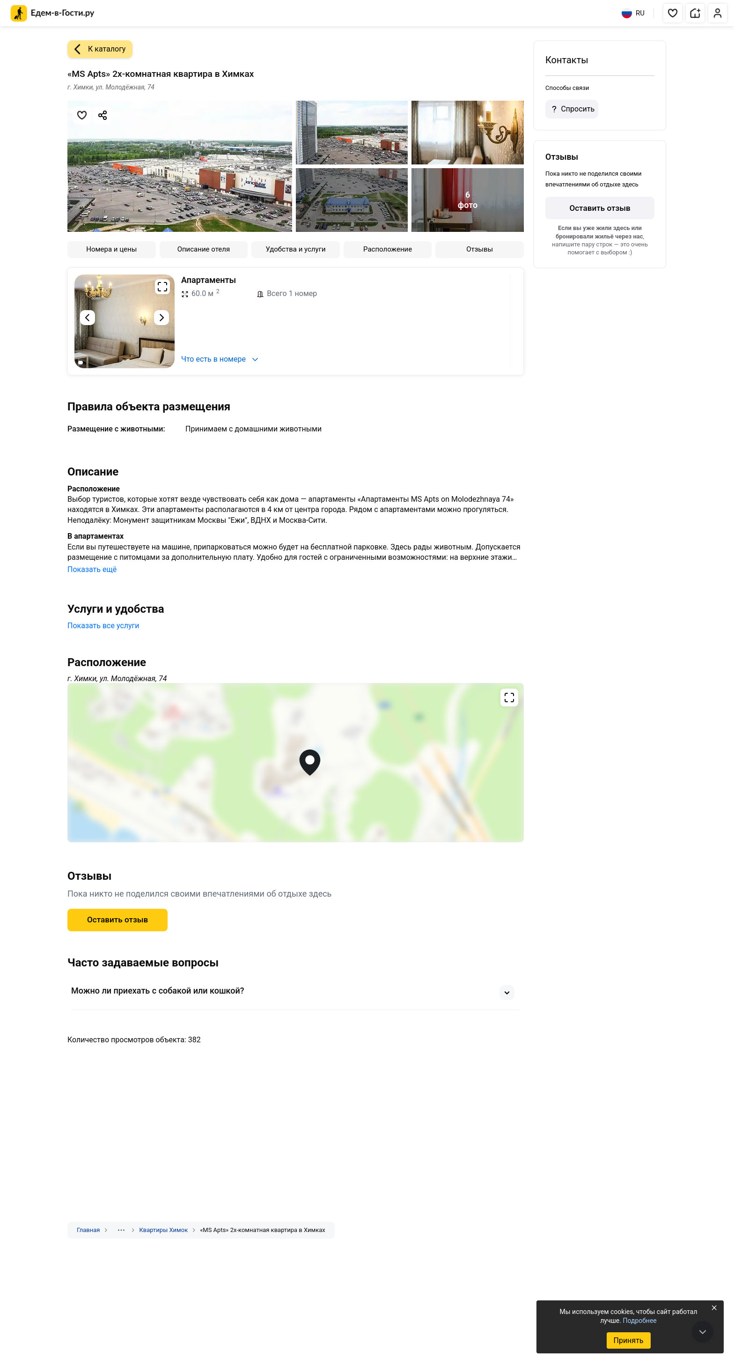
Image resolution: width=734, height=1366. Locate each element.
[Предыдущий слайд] (87, 317)
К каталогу (96, 49)
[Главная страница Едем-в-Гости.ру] (52, 13)
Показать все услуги (103, 625)
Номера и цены (111, 249)
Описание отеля (203, 249)
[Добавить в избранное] (82, 115)
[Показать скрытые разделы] (121, 1230)
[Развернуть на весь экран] (162, 286)
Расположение (387, 249)
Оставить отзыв (117, 919)
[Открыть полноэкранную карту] (295, 762)
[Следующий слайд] (161, 317)
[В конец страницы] (702, 1332)
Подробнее (639, 1320)
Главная (88, 1229)
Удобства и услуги (295, 249)
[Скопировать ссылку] (102, 115)
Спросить (572, 109)
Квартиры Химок (163, 1229)
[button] (672, 13)
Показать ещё (92, 569)
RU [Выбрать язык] (633, 13)
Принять (628, 1340)
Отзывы (479, 249)
